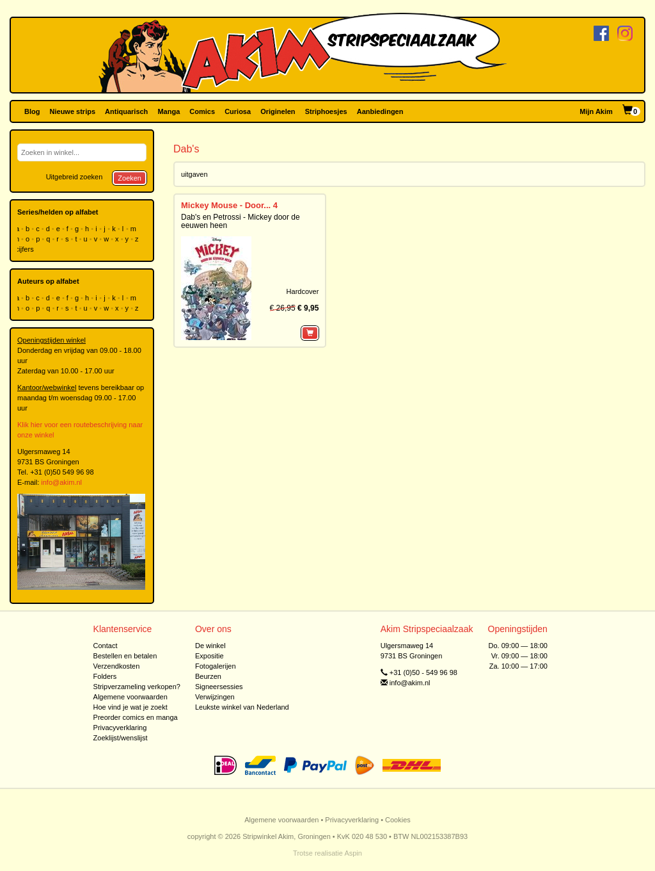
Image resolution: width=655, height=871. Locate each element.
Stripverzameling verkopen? (136, 686)
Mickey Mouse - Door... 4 (229, 205)
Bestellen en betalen (125, 656)
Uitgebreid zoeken (74, 177)
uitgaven (194, 174)
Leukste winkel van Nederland (242, 707)
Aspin (353, 853)
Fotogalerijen (215, 666)
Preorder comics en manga (135, 717)
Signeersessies (219, 686)
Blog (32, 111)
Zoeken (129, 178)
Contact (105, 645)
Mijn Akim (596, 111)
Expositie (209, 656)
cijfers (25, 249)
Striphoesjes (326, 111)
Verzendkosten (116, 666)
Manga (168, 111)
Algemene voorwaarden (130, 697)
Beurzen (208, 676)
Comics (202, 111)
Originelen (277, 111)
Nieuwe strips (73, 111)
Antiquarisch (126, 111)
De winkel (210, 645)
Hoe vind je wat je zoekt (130, 707)
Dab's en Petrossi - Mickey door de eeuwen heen (240, 221)
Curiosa (238, 111)
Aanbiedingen (380, 111)
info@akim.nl (61, 482)
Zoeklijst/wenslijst (120, 738)
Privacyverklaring (120, 727)
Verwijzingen (215, 697)
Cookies (398, 820)
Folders (105, 676)
